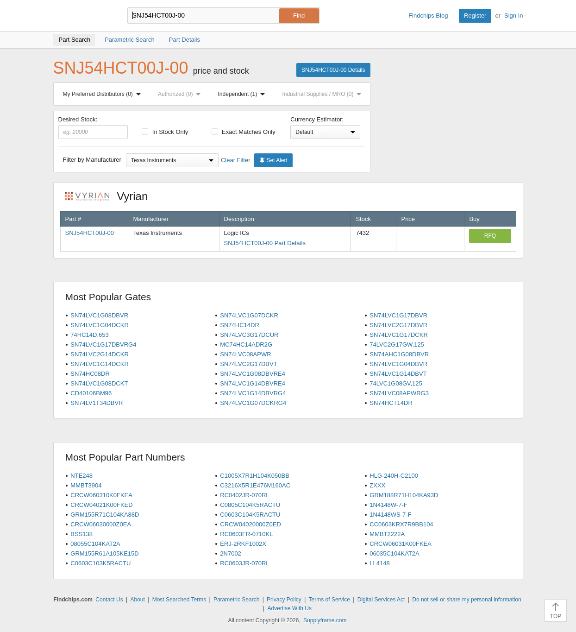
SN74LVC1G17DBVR (398, 315)
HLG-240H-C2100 (393, 475)
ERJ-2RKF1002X (243, 543)
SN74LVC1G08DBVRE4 (252, 373)
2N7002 (230, 553)
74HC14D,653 (89, 334)
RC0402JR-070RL (244, 495)
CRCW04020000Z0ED (250, 524)
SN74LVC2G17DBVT (248, 363)
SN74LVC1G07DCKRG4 (253, 402)
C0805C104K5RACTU (250, 504)
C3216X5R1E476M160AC (255, 485)
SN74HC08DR (90, 373)
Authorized (181, 94)
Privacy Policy (284, 599)
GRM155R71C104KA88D (104, 514)
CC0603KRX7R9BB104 (401, 524)
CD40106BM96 (91, 393)
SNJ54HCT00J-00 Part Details (265, 243)
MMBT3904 (85, 485)
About (137, 599)
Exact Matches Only (243, 131)
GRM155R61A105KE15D (104, 553)
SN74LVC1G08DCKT (99, 383)
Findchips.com (83, 16)
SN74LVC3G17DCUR (249, 334)
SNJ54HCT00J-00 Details (333, 70)
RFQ (490, 236)
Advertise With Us (290, 608)
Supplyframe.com (324, 620)
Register (475, 15)
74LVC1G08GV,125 (395, 383)
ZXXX (377, 485)
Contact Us (109, 599)
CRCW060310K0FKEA (101, 495)
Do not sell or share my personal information (466, 599)
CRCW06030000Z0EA (100, 524)
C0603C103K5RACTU (100, 563)
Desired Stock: (93, 127)
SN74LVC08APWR (245, 354)
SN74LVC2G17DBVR (398, 325)
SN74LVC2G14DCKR (99, 354)
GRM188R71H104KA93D (403, 495)
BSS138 (81, 534)
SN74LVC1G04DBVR (398, 363)
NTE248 (81, 475)
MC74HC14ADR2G (246, 344)
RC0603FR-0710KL (246, 534)
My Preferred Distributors (103, 94)
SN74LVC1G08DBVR (99, 315)
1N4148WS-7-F (390, 514)
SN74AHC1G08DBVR (399, 354)
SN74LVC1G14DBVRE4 (252, 383)
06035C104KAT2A (394, 553)
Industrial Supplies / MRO (323, 94)
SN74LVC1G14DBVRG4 (253, 393)
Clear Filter (235, 160)
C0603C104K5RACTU (250, 514)
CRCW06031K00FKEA (400, 543)
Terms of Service (329, 599)
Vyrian (111, 196)
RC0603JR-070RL (244, 563)
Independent (243, 94)
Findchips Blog (428, 15)
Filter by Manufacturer (92, 159)
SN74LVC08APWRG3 (399, 393)
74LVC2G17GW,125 (396, 344)
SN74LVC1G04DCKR (99, 325)
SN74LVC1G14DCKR (99, 363)
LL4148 (379, 563)
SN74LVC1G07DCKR (249, 315)
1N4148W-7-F (388, 504)
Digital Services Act (381, 599)
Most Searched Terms (179, 599)
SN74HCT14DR (390, 402)
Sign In (513, 15)
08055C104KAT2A (95, 543)
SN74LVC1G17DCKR (398, 334)
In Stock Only (165, 131)
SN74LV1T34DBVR (96, 402)
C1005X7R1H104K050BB (254, 475)
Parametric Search (236, 599)
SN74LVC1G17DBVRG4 (103, 344)
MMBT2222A (387, 534)
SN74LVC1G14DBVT (397, 373)
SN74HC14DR (239, 325)
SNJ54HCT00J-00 (89, 232)
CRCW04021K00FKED (101, 504)
